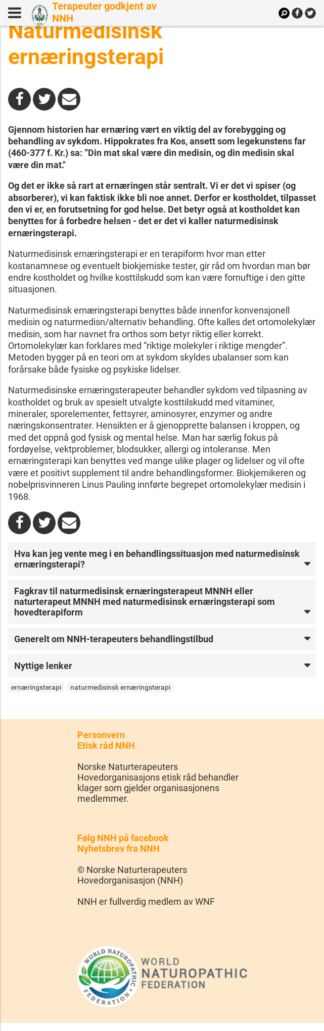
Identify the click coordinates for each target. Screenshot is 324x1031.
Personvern (101, 735)
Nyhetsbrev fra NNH (118, 848)
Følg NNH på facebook (123, 838)
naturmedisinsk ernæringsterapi (120, 687)
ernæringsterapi (36, 687)
